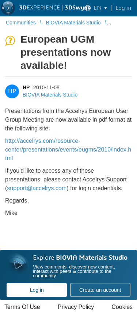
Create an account (100, 290)
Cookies (122, 307)
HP (26, 87)
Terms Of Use (22, 307)
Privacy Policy (76, 307)
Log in (37, 290)
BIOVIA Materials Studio (50, 95)
